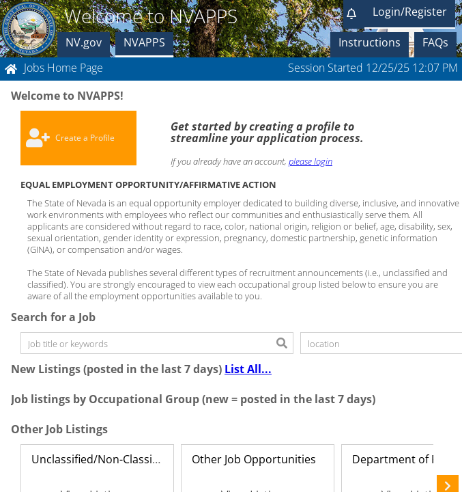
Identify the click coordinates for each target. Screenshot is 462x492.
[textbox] (146, 343)
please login (310, 161)
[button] (353, 14)
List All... (248, 369)
